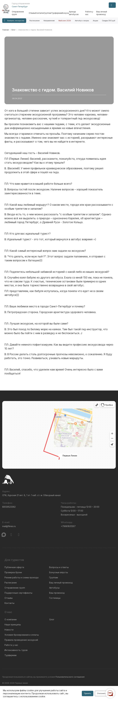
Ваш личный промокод (101, 13)
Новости (8, 629)
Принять (87, 693)
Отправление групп (18, 13)
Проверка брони (13, 572)
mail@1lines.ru (9, 526)
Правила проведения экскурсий (21, 640)
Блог (52, 619)
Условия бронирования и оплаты (21, 634)
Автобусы (54, 587)
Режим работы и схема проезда (21, 577)
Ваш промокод (57, 593)
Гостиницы (54, 598)
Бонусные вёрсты (58, 572)
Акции (95, 21)
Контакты (39, 13)
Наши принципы (12, 624)
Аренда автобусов (74, 13)
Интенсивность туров (16, 650)
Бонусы (65, 13)
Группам (47, 13)
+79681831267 (68, 526)
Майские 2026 (64, 21)
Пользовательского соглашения (69, 677)
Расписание (34, 21)
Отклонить (101, 693)
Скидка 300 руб (108, 21)
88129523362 (9, 507)
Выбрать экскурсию (14, 20)
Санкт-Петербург (20, 6)
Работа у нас (89, 13)
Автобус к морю (82, 21)
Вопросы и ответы (59, 567)
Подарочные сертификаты (18, 593)
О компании (10, 619)
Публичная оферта (14, 567)
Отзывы (32, 13)
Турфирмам (56, 13)
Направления (49, 21)
